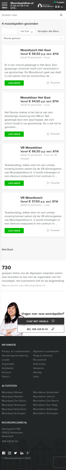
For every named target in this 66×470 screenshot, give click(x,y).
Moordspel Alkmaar (12, 392)
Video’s (6, 376)
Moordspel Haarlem (12, 396)
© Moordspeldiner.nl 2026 (16, 458)
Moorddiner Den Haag (45, 405)
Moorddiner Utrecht (44, 396)
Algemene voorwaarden (46, 351)
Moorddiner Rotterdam (45, 409)
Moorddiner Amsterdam (46, 392)
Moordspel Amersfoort (14, 409)
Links (36, 376)
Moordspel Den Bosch (14, 401)
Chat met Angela (40, 321)
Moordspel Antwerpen (14, 405)
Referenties (39, 364)
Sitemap (37, 372)
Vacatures (38, 368)
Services (6, 372)
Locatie (6, 360)
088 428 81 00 (10, 441)
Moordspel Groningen (14, 413)
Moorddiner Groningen (45, 413)
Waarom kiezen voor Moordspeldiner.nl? (23, 285)
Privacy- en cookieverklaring (17, 351)
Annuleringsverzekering (15, 355)
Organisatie (8, 364)
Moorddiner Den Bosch (46, 401)
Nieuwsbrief (39, 360)
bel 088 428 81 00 (41, 329)
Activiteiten (8, 368)
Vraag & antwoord (42, 355)
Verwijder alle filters (48, 31)
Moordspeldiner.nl (22, 5)
